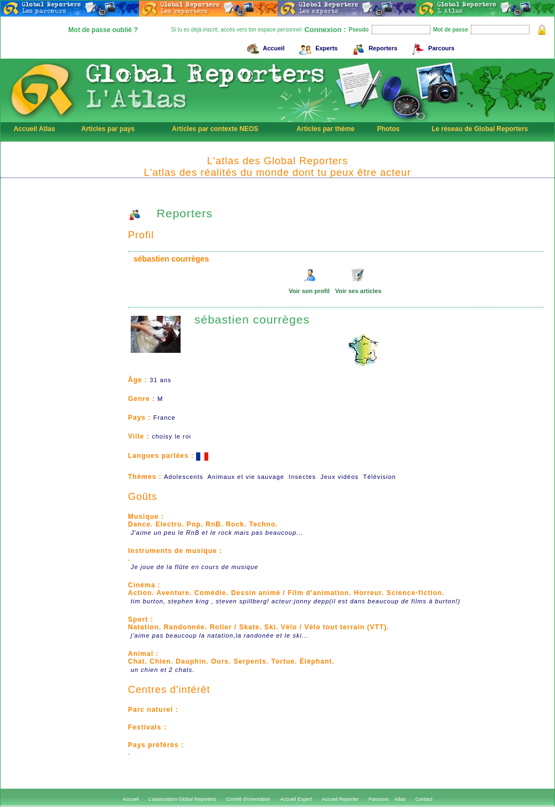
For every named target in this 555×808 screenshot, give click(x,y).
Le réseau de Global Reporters (479, 129)
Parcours (432, 46)
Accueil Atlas (34, 129)
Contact (424, 799)
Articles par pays (108, 129)
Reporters (373, 46)
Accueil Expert (296, 799)
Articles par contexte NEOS (215, 129)
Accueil (264, 46)
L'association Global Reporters (182, 799)
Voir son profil (309, 291)
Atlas (399, 799)
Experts (316, 46)
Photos (388, 129)
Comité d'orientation (248, 799)
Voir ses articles (358, 291)
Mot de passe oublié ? (102, 30)
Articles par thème (325, 129)
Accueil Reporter (340, 799)
